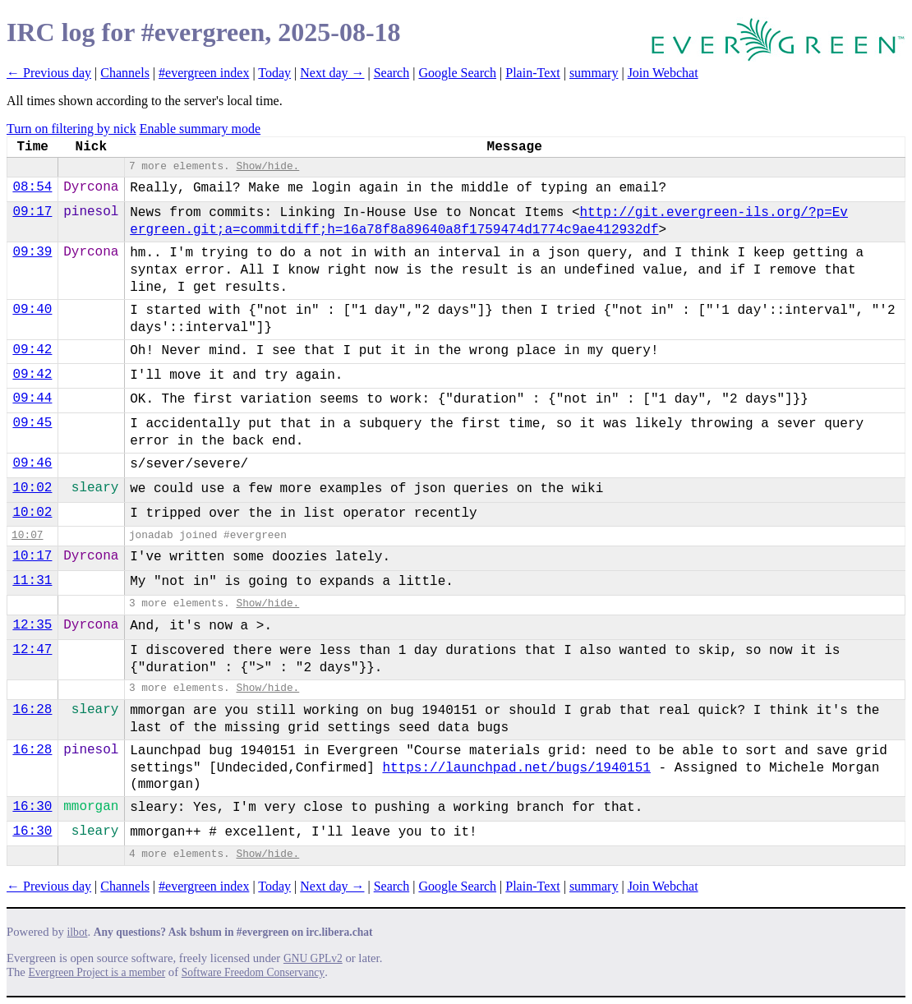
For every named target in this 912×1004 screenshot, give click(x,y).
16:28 (32, 709)
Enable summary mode (200, 129)
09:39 (32, 252)
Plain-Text (532, 73)
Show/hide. (267, 166)
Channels (125, 73)
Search (392, 73)
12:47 (32, 649)
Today (274, 73)
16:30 (32, 806)
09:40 (32, 309)
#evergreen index (204, 73)
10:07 (27, 535)
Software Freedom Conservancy (253, 972)
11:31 (32, 580)
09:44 (32, 398)
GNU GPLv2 (313, 958)
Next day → (332, 73)
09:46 (32, 463)
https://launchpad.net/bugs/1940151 (516, 768)
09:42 (32, 350)
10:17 (32, 556)
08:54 (32, 187)
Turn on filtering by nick (71, 129)
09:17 (32, 212)
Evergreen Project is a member (97, 972)
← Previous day (49, 73)
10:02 (32, 488)
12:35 (32, 625)
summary (594, 73)
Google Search (457, 73)
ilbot (77, 932)
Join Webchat (663, 73)
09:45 (32, 423)
